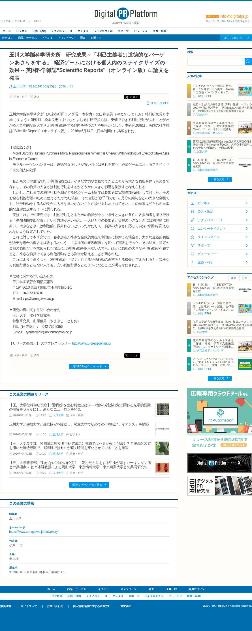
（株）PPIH (203, 96)
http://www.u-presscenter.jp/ (91, 343)
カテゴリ (7, 37)
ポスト (134, 97)
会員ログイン (197, 589)
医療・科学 (159, 31)
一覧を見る (217, 179)
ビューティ (140, 31)
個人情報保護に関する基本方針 (92, 606)
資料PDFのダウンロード (87, 366)
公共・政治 (39, 31)
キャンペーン (66, 37)
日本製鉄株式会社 (207, 170)
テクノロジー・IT (61, 31)
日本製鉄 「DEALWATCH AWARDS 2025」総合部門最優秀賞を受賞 (213, 163)
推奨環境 (5, 606)
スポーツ (123, 31)
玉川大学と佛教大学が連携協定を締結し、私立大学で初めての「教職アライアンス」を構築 (79, 424)
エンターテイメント (212, 228)
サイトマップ (29, 606)
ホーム (7, 31)
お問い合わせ (55, 606)
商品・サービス (27, 37)
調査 (82, 37)
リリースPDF (159, 103)
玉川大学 (19, 86)
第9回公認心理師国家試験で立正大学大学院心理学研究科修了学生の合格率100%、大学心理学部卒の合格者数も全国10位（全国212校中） (222, 145)
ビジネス (21, 31)
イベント (47, 37)
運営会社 (125, 606)
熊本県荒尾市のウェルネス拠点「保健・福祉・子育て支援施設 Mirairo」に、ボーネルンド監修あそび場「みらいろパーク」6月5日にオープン (214, 129)
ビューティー (207, 254)
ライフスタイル (103, 31)
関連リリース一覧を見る (87, 484)
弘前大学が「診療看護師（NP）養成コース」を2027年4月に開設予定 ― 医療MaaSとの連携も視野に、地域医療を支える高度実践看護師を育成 (222, 107)
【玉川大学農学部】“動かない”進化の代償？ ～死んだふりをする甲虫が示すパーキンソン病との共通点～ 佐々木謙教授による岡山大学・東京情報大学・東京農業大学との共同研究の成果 (80, 467)
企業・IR (96, 37)
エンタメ (83, 31)
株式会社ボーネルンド (209, 133)
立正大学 (201, 151)
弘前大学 (201, 114)
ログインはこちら (234, 37)
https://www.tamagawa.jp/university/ (33, 532)
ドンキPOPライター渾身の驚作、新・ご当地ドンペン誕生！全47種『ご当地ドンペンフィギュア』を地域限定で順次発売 (213, 90)
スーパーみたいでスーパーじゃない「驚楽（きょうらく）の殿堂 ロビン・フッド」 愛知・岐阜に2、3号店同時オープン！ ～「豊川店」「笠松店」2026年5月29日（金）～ (213, 365)
